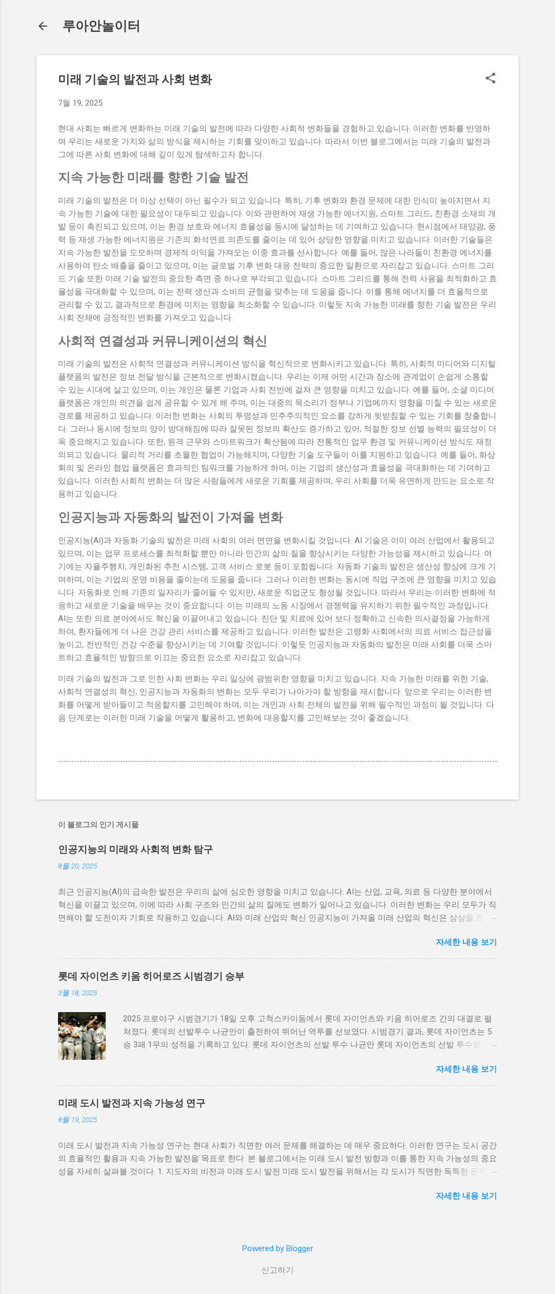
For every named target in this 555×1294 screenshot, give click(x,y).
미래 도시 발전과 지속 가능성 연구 (131, 1103)
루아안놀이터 (101, 26)
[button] (490, 79)
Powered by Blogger (277, 1248)
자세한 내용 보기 (466, 942)
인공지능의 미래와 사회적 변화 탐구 (135, 849)
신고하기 (277, 1270)
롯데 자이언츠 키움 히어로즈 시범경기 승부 (151, 976)
